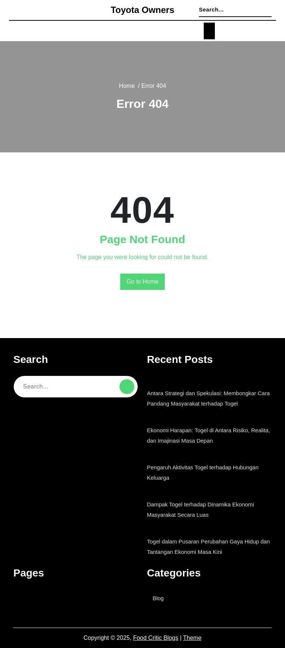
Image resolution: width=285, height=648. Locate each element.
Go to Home (143, 281)
